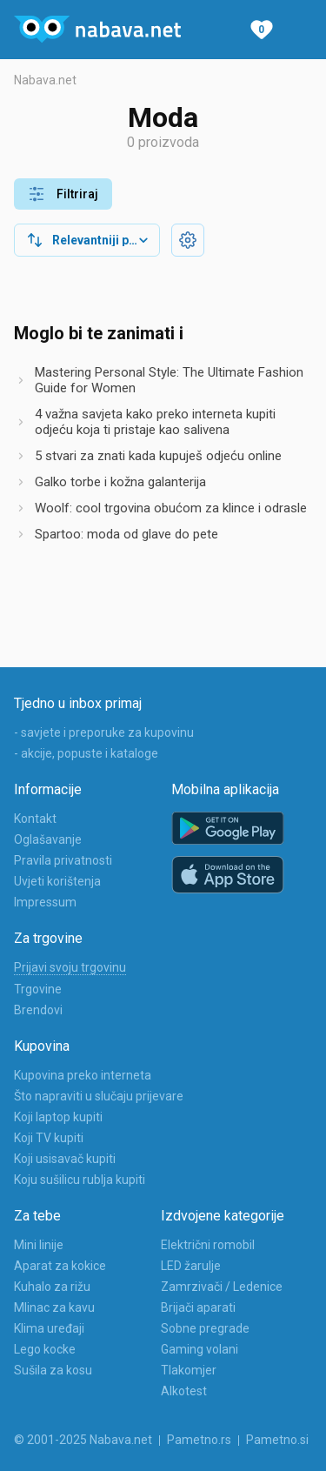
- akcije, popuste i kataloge (86, 753)
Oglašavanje (48, 839)
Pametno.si (277, 1440)
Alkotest (184, 1391)
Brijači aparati (198, 1307)
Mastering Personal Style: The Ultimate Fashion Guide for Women (169, 380)
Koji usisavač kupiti (65, 1159)
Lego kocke (45, 1349)
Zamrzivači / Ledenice (222, 1287)
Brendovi (38, 1010)
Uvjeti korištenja (57, 881)
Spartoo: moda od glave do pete (126, 534)
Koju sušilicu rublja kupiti (79, 1180)
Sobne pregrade (205, 1328)
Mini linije (38, 1245)
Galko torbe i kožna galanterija (120, 482)
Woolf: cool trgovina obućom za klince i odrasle (171, 508)
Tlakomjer (188, 1370)
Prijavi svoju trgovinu (70, 967)
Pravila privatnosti (63, 860)
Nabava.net (45, 80)
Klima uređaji (49, 1328)
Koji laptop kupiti (58, 1117)
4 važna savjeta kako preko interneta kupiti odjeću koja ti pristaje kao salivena (155, 422)
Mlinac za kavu (54, 1307)
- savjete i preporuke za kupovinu (104, 732)
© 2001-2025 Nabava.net (83, 1440)
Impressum (45, 902)
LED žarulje (191, 1266)
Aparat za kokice (60, 1266)
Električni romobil (208, 1245)
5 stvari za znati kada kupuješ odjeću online (158, 456)
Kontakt (35, 819)
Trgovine (38, 989)
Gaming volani (199, 1349)
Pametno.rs (199, 1440)
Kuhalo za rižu (52, 1287)
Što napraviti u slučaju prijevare (98, 1096)
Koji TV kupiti (48, 1138)
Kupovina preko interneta (82, 1075)
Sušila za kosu (53, 1370)
